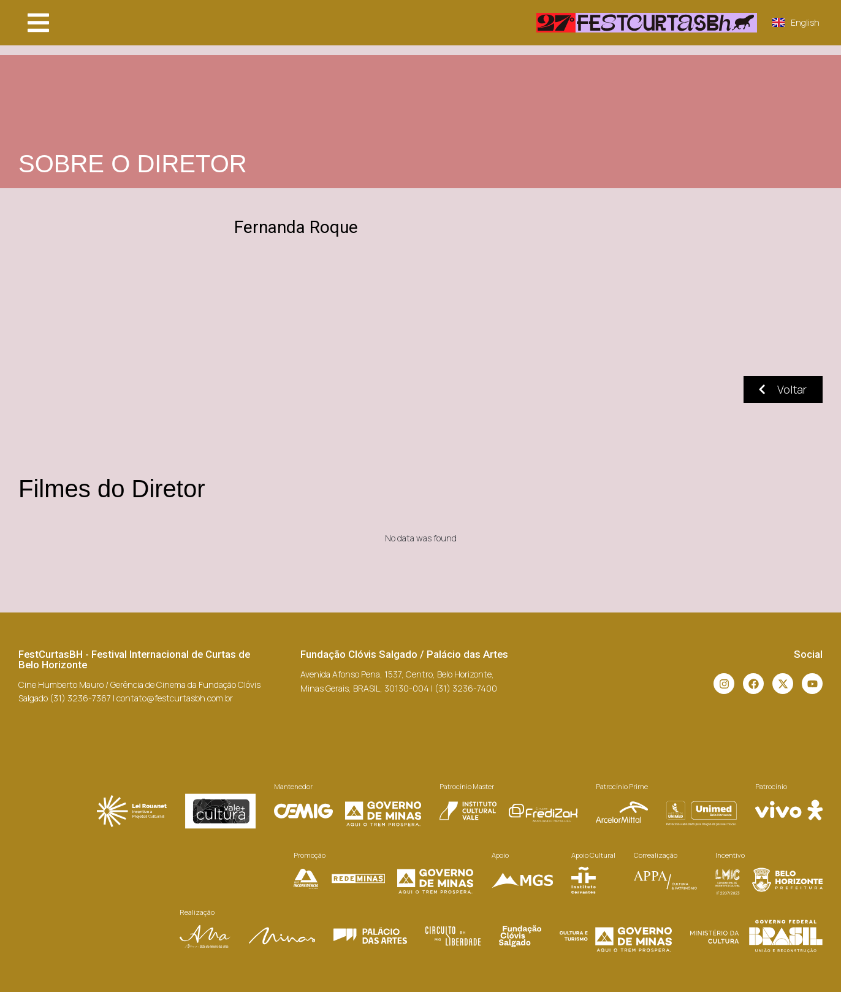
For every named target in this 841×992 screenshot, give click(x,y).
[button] (38, 22)
